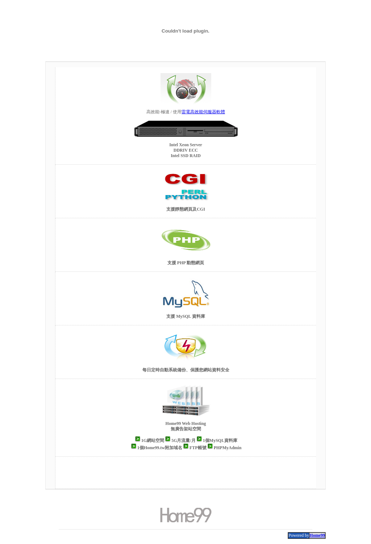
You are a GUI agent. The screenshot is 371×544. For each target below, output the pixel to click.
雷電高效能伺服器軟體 (203, 111)
